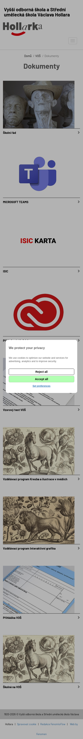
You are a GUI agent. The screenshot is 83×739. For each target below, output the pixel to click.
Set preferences (41, 386)
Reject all (41, 371)
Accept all (41, 379)
